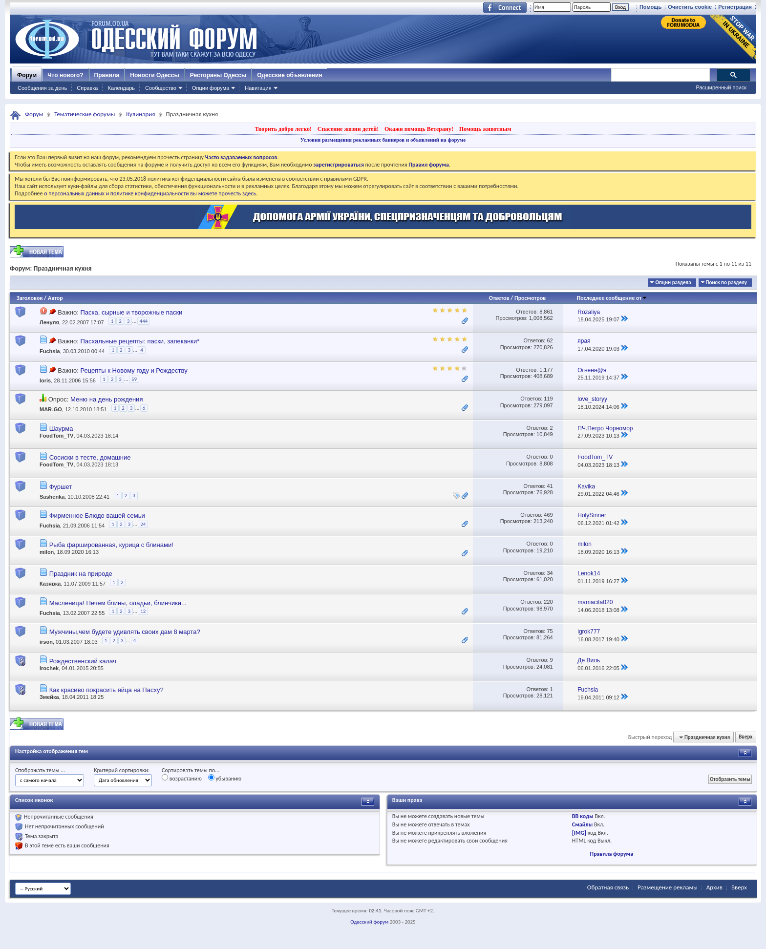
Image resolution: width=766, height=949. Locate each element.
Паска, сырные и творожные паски (131, 312)
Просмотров (530, 298)
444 (144, 321)
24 (143, 524)
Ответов (499, 298)
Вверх (745, 737)
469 (548, 515)
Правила (107, 75)
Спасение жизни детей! (348, 129)
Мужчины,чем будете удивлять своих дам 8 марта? (124, 631)
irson (46, 642)
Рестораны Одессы (218, 75)
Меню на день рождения (106, 399)
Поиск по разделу (726, 282)
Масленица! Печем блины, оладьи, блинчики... (118, 603)
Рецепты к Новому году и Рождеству (133, 370)
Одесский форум (369, 922)
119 (548, 398)
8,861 (546, 312)
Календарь (121, 88)
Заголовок (30, 298)
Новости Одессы (154, 75)
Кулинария (140, 114)
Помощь (650, 7)
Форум (27, 75)
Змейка (49, 697)
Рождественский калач (82, 661)
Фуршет (60, 486)
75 (550, 631)
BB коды (583, 816)
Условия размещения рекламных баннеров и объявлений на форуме (383, 140)
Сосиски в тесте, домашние (90, 457)
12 (143, 611)
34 (550, 573)
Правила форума (611, 853)
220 (548, 602)
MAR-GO (51, 410)
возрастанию (182, 778)
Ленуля (49, 322)
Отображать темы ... (40, 770)
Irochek (49, 668)
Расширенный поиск (721, 87)
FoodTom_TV (56, 436)
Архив (714, 887)
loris (45, 380)
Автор (55, 298)
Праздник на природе (80, 573)
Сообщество (160, 88)
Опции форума (210, 88)
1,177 (546, 370)
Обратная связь (608, 887)
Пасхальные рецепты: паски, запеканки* (139, 341)
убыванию (225, 778)
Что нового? (65, 75)
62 (550, 340)
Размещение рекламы (668, 887)
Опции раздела (673, 282)
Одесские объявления (289, 75)
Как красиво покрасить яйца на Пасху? (106, 690)
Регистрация (735, 7)
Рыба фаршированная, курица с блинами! (111, 544)
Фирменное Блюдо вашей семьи (97, 515)
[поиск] (660, 75)
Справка (87, 88)
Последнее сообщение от (612, 298)
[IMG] (579, 832)
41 (550, 486)
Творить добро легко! (283, 129)
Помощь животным (485, 129)
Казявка (50, 584)
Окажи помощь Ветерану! (418, 129)
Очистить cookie (690, 7)
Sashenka (52, 497)
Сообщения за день (42, 88)
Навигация (258, 88)
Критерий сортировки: (121, 770)
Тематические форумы (84, 114)
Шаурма (61, 428)
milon (47, 552)
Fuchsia (50, 352)
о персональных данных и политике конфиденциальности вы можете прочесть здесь (150, 193)
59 (134, 379)
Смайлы (582, 824)
